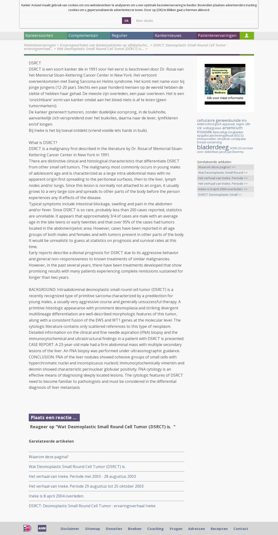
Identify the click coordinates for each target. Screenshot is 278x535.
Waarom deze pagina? (49, 456)
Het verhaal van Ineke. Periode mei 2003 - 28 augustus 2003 (82, 476)
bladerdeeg (213, 147)
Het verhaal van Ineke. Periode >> (223, 178)
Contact (240, 528)
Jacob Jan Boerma (231, 152)
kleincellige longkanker (228, 132)
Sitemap (92, 528)
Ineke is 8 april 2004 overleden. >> (223, 189)
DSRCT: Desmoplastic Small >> (220, 194)
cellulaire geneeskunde (219, 120)
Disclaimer (70, 528)
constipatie (238, 139)
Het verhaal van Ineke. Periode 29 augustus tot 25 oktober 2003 (86, 486)
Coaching (155, 528)
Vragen (175, 528)
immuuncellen (206, 139)
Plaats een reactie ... (53, 417)
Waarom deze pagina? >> (217, 167)
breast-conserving (209, 142)
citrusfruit (223, 139)
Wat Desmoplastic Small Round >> (223, 172)
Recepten (219, 528)
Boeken (134, 528)
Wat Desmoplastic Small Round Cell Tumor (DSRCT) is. (78, 466)
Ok (126, 21)
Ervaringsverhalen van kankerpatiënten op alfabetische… (104, 45)
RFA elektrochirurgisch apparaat (222, 122)
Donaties (114, 528)
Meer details (144, 21)
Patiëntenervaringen (40, 45)
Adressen (196, 528)
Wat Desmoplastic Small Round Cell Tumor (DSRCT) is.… (101, 48)
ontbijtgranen (212, 128)
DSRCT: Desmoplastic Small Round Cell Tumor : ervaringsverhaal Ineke (92, 505)
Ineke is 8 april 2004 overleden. (56, 496)
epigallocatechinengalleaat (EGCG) (220, 136)
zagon (240, 124)
